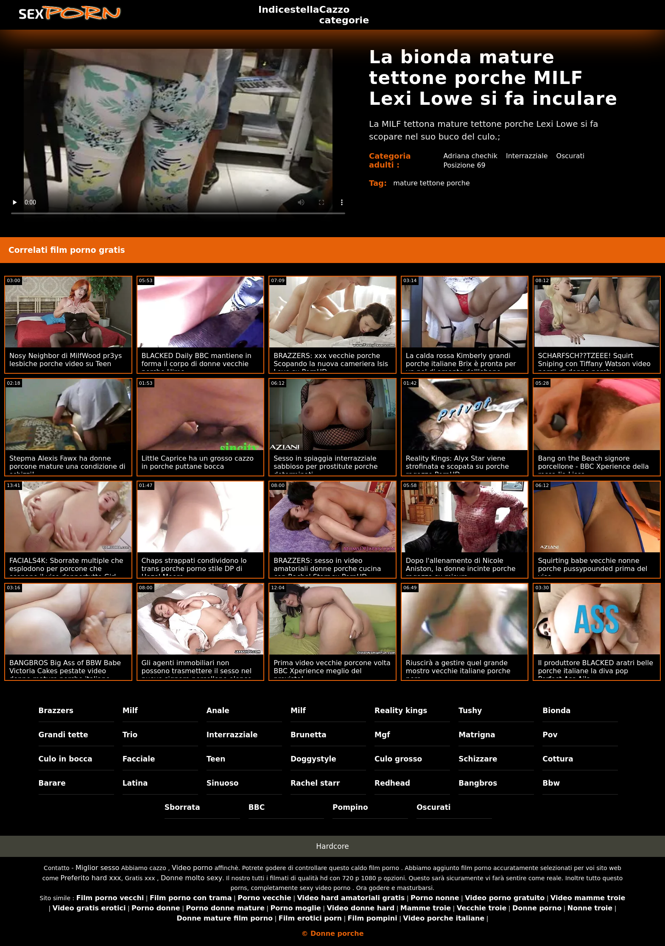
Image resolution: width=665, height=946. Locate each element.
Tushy (470, 710)
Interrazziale (527, 156)
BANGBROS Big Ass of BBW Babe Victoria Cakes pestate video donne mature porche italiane (65, 671)
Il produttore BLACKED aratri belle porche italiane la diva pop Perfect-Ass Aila (595, 671)
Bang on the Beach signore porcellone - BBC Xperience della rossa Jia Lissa (593, 466)
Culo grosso (398, 759)
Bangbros (477, 783)
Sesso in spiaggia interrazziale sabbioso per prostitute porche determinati (325, 466)
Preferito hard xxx (91, 878)
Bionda (556, 710)
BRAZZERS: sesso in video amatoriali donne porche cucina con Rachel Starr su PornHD (327, 569)
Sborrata (182, 807)
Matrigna (476, 734)
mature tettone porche (431, 183)
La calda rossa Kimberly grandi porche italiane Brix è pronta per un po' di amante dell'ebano (461, 364)
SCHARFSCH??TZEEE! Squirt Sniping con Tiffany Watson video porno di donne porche (594, 364)
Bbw (551, 783)
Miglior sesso (97, 868)
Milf (130, 710)
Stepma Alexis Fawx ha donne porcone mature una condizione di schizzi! (67, 466)
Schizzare (477, 759)
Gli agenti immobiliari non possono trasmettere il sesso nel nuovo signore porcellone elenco (197, 671)
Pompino (350, 807)
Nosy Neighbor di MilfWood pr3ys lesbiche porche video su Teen (65, 360)
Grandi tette (63, 734)
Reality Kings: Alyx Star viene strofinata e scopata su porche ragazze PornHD (457, 466)
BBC (257, 807)
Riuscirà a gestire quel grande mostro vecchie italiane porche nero (458, 671)
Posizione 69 (464, 165)
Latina (135, 783)
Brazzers (56, 710)
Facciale (139, 759)
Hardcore (332, 846)
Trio (130, 734)
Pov (549, 734)
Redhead (392, 783)
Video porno (192, 868)
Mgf (382, 734)
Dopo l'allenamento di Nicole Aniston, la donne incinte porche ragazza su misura (461, 569)
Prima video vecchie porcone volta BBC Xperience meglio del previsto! (332, 671)
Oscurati (570, 156)
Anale (218, 710)
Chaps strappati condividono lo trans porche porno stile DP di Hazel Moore (194, 569)
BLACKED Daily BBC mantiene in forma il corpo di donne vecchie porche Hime (196, 364)
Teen (216, 759)
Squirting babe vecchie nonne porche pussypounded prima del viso (592, 569)
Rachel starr (315, 783)
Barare (52, 783)
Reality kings (400, 710)
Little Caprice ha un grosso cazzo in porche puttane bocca (198, 462)
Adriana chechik (470, 156)
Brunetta (309, 734)
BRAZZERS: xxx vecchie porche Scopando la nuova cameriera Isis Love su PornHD (331, 364)
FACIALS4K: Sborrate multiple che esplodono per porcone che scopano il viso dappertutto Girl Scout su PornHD (66, 573)
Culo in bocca (65, 759)
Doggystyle (313, 759)
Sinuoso (223, 783)
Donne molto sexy (191, 878)
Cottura (557, 759)
